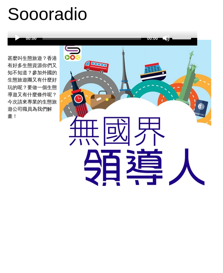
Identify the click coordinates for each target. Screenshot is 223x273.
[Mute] (166, 38)
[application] (102, 42)
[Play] (17, 38)
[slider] (91, 38)
